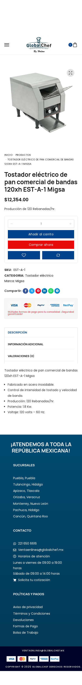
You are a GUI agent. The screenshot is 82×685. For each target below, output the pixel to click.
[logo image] (39, 44)
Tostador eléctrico (39, 275)
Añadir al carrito (41, 234)
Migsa (20, 281)
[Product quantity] (41, 224)
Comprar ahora (41, 245)
